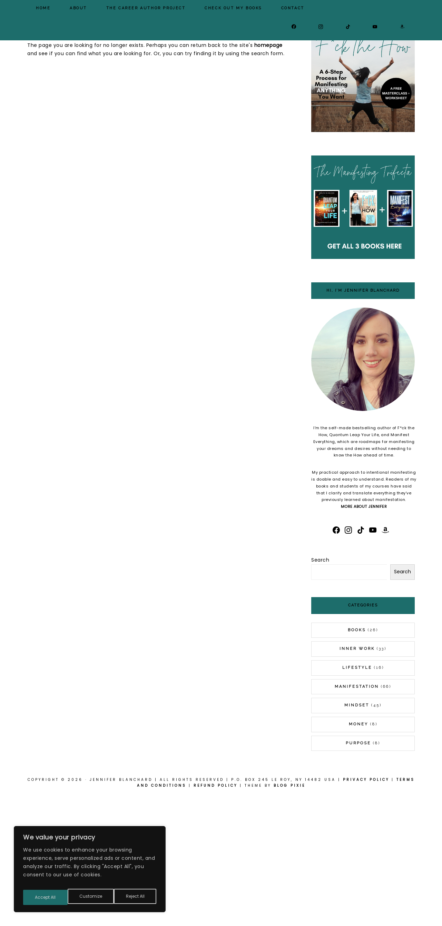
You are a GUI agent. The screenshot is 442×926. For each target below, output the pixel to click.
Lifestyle (357, 796)
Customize (45, 897)
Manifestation (357, 815)
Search (320, 688)
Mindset (356, 834)
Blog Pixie (289, 914)
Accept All (135, 897)
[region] (90, 872)
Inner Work (357, 777)
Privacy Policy (366, 908)
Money (358, 853)
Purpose (358, 872)
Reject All (91, 897)
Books (357, 759)
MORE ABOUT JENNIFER (364, 635)
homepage (268, 174)
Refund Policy (215, 914)
